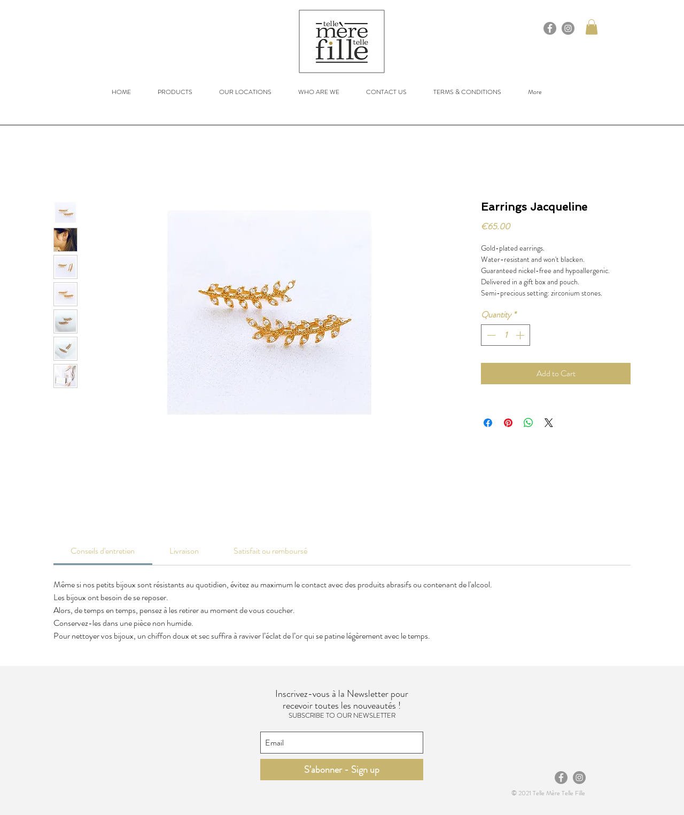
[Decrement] (490, 335)
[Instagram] (568, 28)
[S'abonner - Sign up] (341, 769)
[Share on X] (548, 422)
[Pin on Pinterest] (508, 422)
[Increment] (521, 335)
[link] (103, 551)
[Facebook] (549, 28)
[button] (591, 27)
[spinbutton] (506, 335)
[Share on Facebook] (487, 422)
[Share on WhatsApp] (528, 422)
